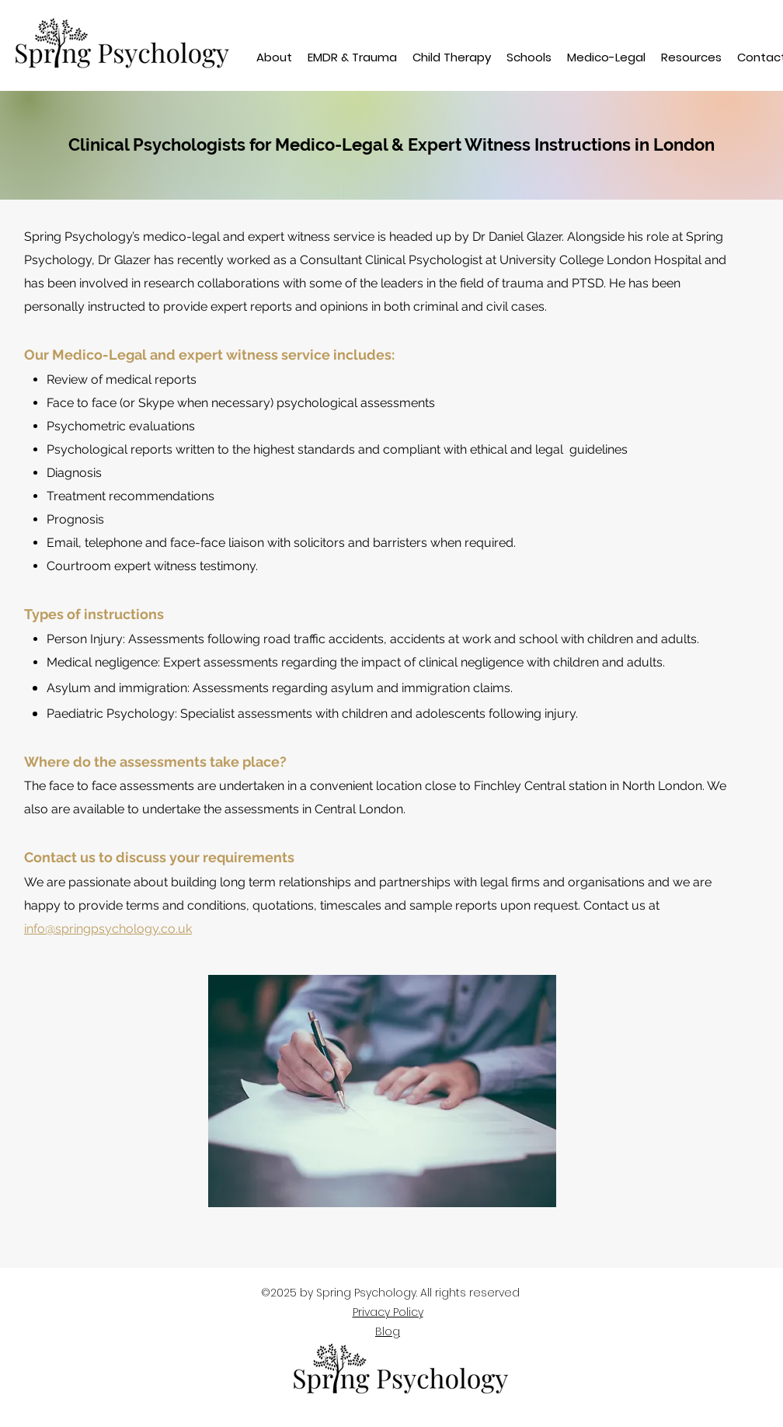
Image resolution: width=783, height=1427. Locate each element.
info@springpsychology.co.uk (108, 928)
